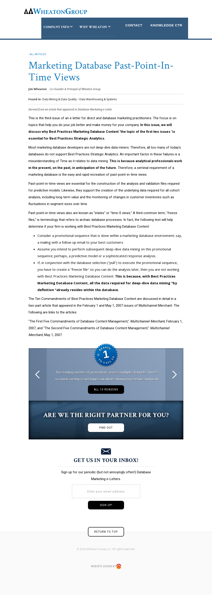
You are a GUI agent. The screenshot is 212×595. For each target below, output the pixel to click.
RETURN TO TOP (106, 531)
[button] (38, 374)
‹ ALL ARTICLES (37, 54)
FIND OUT (106, 427)
